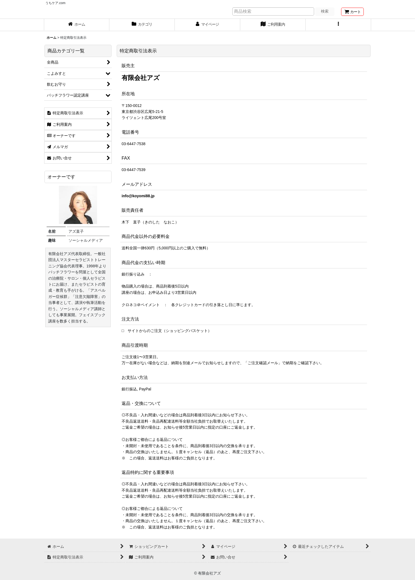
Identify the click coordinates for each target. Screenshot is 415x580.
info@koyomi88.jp (138, 196)
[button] (338, 25)
